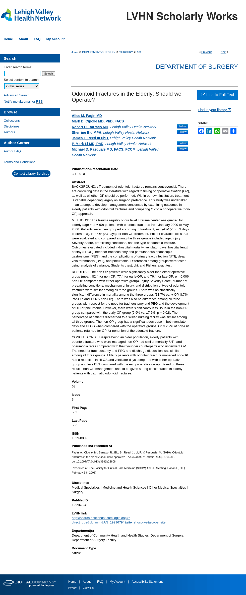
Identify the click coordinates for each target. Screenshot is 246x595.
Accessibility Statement (147, 581)
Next (223, 51)
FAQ (100, 581)
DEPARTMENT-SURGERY (98, 52)
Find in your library (214, 110)
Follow (182, 126)
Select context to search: (21, 80)
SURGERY (126, 52)
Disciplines (11, 126)
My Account (118, 581)
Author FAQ (12, 151)
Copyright (88, 587)
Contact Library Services (31, 173)
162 (139, 52)
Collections (12, 120)
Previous (206, 51)
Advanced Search (17, 95)
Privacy (72, 587)
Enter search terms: (18, 67)
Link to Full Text (217, 95)
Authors (9, 132)
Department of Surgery (197, 66)
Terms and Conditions (19, 162)
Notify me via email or (23, 101)
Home (74, 52)
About (87, 581)
